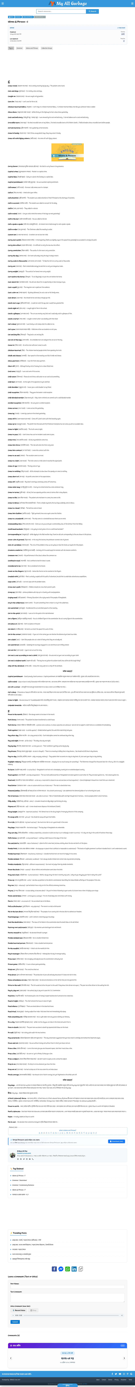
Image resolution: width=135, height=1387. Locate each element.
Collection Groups (46, 48)
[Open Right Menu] (132, 3)
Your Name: (68, 1285)
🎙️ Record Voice (19, 1312)
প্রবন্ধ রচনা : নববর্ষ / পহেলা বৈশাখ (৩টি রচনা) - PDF (25, 1240)
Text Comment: (68, 1297)
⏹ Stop (33, 1312)
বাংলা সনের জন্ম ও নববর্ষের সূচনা (20, 1254)
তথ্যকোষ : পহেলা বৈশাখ (18, 1249)
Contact (104, 1381)
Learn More (84, 1385)
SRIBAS (12, 1381)
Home (11, 17)
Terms (130, 1381)
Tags (11, 48)
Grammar (18, 17)
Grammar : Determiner (18, 1180)
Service (110, 1381)
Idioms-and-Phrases (28, 17)
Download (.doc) (116, 1141)
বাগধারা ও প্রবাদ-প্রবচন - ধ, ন (19, 1194)
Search (92, 11)
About (97, 1381)
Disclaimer (123, 1381)
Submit (15, 1323)
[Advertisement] (67, 65)
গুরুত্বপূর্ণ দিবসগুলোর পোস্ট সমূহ (20, 1259)
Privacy (117, 1381)
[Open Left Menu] (2, 3)
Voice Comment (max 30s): (21, 1308)
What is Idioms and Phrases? (67, 1130)
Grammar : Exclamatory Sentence (22, 1185)
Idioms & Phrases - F (18, 1175)
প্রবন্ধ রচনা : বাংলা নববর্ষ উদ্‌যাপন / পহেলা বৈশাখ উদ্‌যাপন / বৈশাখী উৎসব (31, 1244)
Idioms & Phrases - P (18, 1190)
